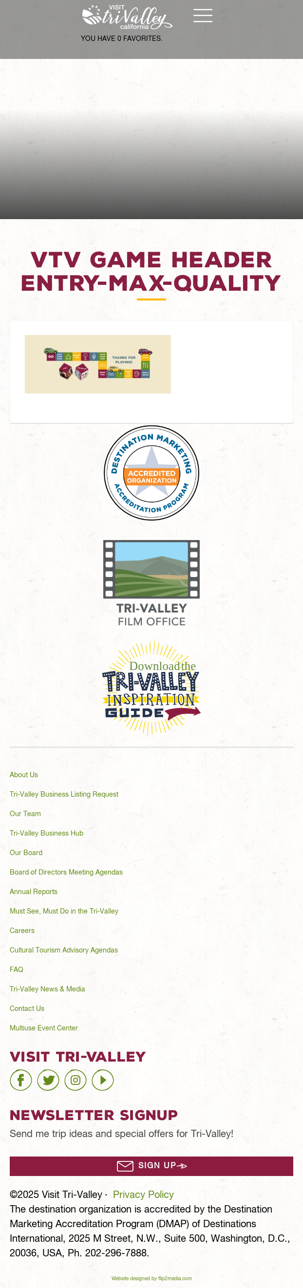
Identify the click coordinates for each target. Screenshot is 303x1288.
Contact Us (27, 1009)
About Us (24, 775)
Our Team (25, 814)
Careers (22, 931)
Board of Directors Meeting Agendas (66, 872)
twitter (50, 1076)
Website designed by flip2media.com (152, 1279)
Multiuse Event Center (44, 1028)
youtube (109, 1076)
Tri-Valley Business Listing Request (64, 794)
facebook (30, 1076)
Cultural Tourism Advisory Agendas (64, 950)
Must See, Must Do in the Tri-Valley (64, 911)
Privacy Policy (143, 1195)
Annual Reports (33, 892)
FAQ (16, 970)
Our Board (26, 853)
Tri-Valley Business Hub (46, 833)
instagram (85, 1076)
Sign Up (157, 1166)
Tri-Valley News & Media (47, 989)
